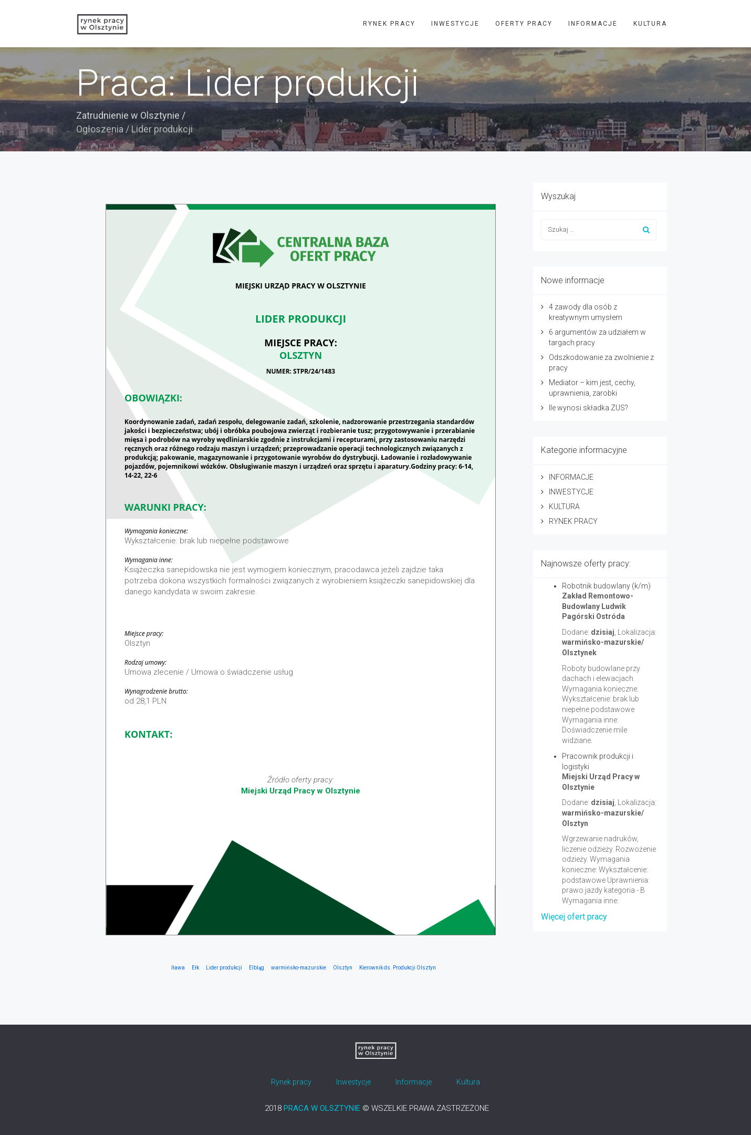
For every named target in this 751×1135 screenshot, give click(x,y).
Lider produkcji (224, 968)
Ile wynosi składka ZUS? (588, 408)
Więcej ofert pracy (574, 917)
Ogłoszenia (99, 129)
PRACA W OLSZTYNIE (322, 1108)
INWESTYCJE (455, 23)
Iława (178, 968)
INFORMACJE (593, 23)
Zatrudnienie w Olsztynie (128, 115)
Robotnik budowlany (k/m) (606, 586)
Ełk (195, 968)
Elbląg (256, 968)
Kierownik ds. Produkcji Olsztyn (397, 968)
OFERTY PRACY (523, 23)
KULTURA (650, 23)
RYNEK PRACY (389, 23)
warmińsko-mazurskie (298, 968)
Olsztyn (342, 968)
